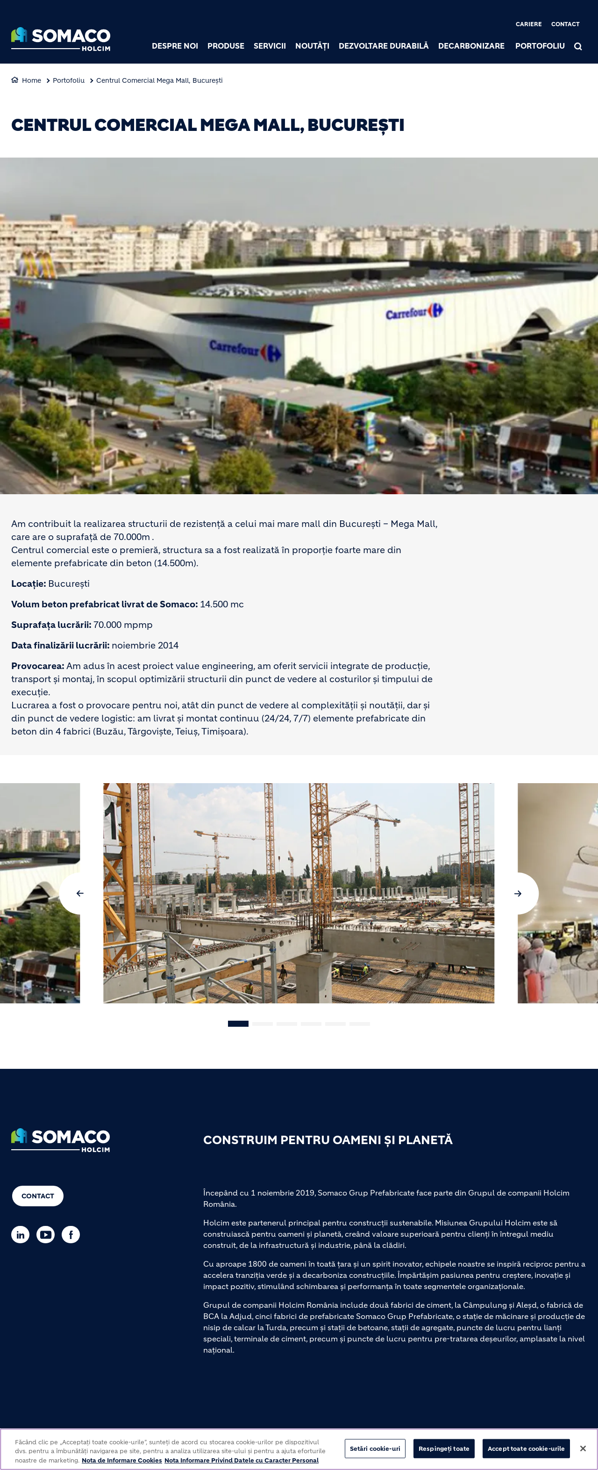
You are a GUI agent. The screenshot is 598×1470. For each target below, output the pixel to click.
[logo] (60, 40)
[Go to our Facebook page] (73, 1234)
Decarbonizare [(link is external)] (471, 45)
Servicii (270, 45)
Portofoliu (540, 45)
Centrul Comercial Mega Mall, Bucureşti (159, 80)
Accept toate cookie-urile (526, 1452)
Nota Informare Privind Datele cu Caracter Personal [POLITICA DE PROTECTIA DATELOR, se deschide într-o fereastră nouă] (241, 1464)
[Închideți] (583, 1451)
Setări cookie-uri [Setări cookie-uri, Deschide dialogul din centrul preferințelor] (375, 1452)
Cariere (529, 24)
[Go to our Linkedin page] (22, 1234)
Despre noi (175, 45)
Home (31, 80)
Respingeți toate (444, 1452)
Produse (225, 45)
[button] (80, 893)
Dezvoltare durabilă (384, 45)
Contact (565, 24)
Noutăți (312, 45)
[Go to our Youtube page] (47, 1234)
